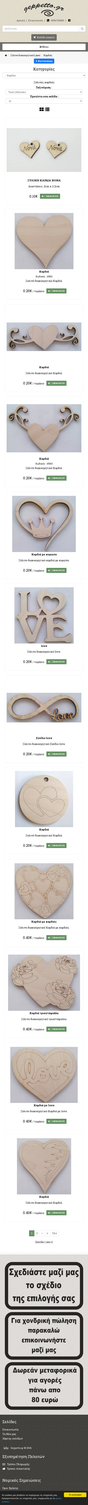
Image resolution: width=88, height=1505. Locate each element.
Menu (54, 46)
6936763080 (57, 20)
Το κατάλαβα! (75, 1495)
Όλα (54, 1233)
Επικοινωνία (35, 20)
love (44, 646)
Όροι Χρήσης (10, 1488)
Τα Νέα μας (9, 1434)
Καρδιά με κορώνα (44, 554)
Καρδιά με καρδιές (44, 921)
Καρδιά (44, 271)
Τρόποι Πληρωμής (16, 1464)
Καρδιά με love (44, 1105)
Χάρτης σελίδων (12, 1438)
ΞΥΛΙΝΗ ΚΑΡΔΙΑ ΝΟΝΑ (44, 180)
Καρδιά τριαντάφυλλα (44, 1013)
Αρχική (21, 20)
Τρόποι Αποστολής (16, 1468)
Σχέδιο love (44, 738)
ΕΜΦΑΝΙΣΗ (50, 196)
